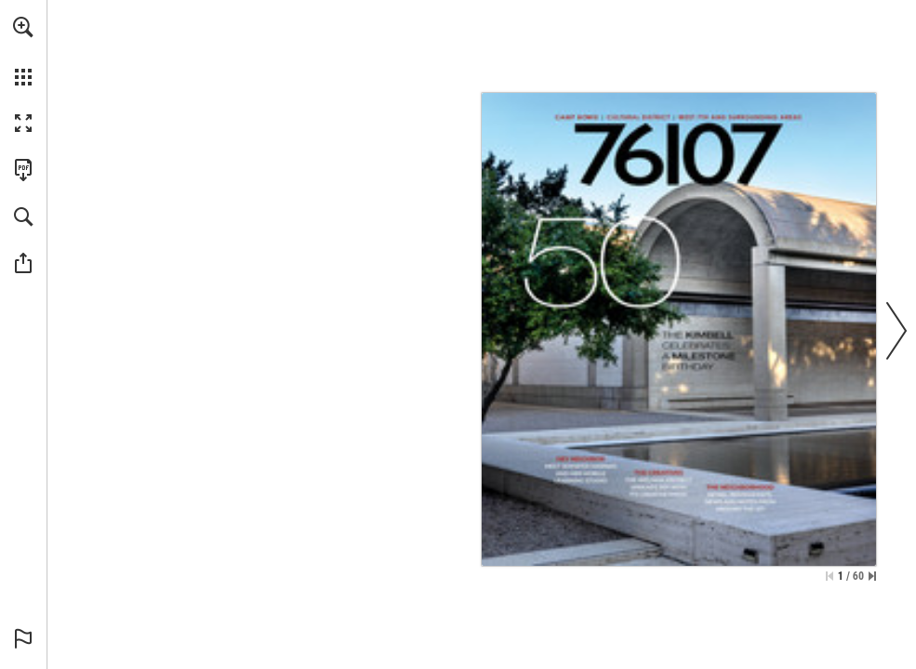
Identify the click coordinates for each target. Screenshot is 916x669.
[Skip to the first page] (829, 576)
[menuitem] (23, 51)
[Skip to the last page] (872, 576)
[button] (23, 27)
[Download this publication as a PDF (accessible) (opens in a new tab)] (23, 170)
